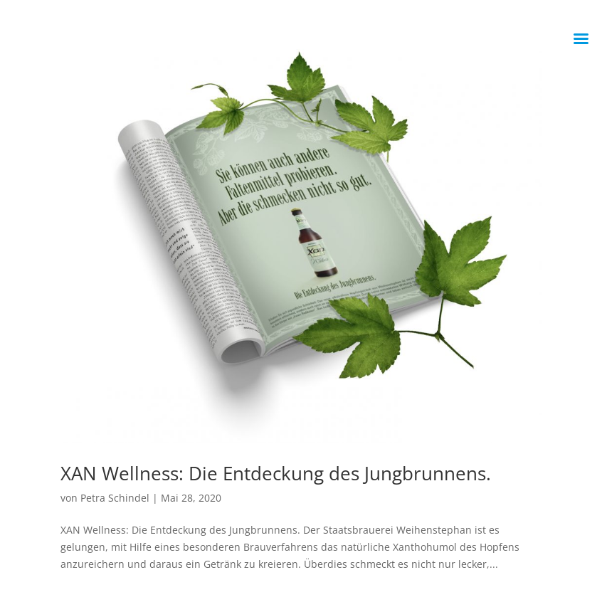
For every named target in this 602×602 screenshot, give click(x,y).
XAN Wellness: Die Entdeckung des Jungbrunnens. (275, 473)
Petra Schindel (114, 498)
